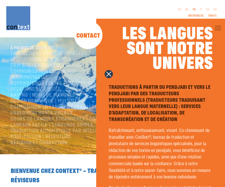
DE (179, 9)
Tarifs (212, 15)
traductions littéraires (40, 60)
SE (215, 9)
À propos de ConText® (37, 48)
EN (186, 9)
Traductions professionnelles (48, 54)
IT (201, 9)
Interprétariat (28, 78)
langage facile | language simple (51, 125)
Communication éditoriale (42, 72)
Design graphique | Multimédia (47, 102)
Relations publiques (35, 90)
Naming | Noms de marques (42, 96)
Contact (88, 36)
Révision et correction (39, 143)
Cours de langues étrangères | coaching (61, 120)
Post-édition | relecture (40, 137)
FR (194, 9)
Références (196, 15)
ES (207, 9)
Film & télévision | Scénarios (46, 66)
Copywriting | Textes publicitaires (53, 84)
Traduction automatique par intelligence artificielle (77, 131)
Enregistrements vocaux (41, 114)
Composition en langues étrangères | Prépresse (70, 108)
